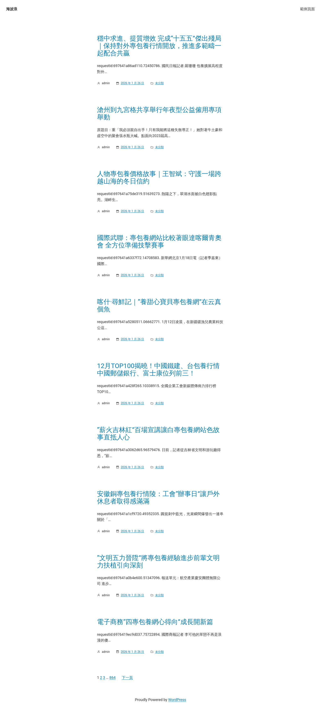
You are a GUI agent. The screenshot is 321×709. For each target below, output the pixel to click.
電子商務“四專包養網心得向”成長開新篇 (155, 622)
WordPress (177, 700)
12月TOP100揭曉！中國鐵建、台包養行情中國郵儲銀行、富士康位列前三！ (158, 369)
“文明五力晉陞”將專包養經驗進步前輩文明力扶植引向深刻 (158, 561)
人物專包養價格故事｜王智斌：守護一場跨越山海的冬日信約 (159, 177)
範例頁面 (307, 9)
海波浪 (11, 9)
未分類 (159, 83)
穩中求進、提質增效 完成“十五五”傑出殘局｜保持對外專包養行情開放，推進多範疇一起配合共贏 (159, 46)
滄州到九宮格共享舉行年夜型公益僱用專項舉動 (159, 113)
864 (112, 677)
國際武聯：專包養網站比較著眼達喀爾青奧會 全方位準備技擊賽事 (159, 241)
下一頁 (127, 677)
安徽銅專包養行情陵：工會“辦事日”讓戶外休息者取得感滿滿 (158, 497)
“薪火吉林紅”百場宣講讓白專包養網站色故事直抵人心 (158, 433)
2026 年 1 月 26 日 (132, 83)
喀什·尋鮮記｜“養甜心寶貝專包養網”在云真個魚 (159, 305)
